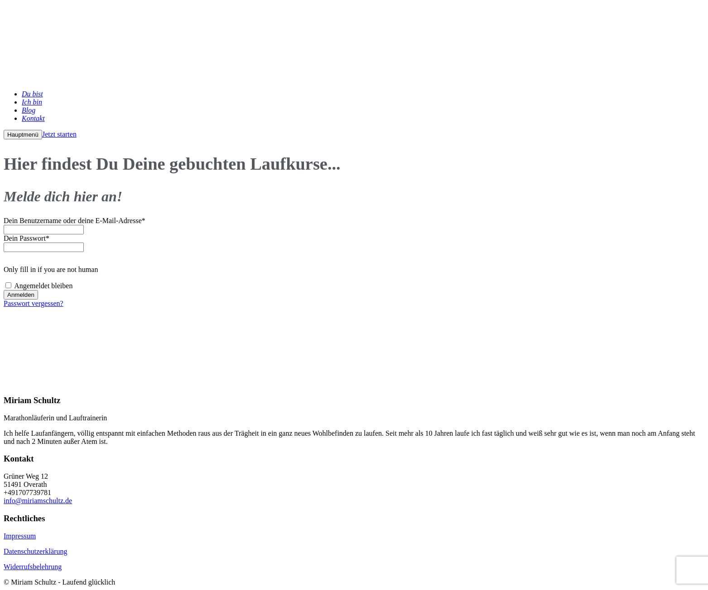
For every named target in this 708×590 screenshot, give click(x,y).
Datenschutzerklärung (35, 551)
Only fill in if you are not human (51, 269)
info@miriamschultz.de (38, 500)
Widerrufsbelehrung (33, 567)
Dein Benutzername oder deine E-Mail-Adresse (74, 220)
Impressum (20, 536)
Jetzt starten (59, 134)
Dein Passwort (26, 238)
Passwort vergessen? (33, 303)
